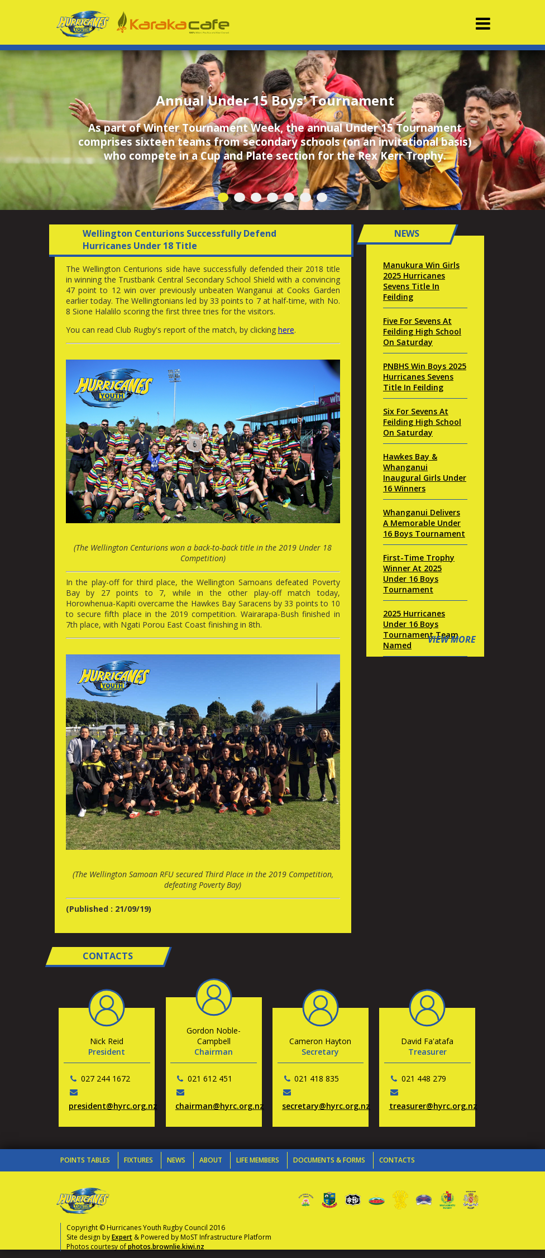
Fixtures (138, 1160)
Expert (122, 1237)
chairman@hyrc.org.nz (219, 1106)
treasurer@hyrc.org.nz (433, 1106)
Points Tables (85, 1160)
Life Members (257, 1160)
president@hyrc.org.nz (113, 1106)
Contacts (397, 1160)
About (210, 1160)
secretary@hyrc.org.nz (326, 1106)
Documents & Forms (329, 1160)
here (286, 329)
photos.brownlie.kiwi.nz (166, 1246)
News (176, 1160)
